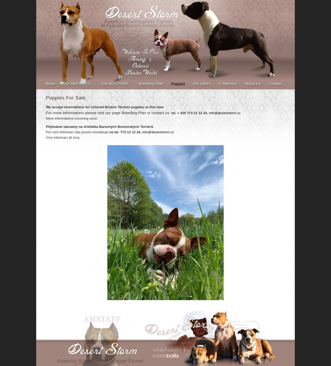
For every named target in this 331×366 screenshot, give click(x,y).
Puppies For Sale (66, 97)
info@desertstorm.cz (224, 113)
